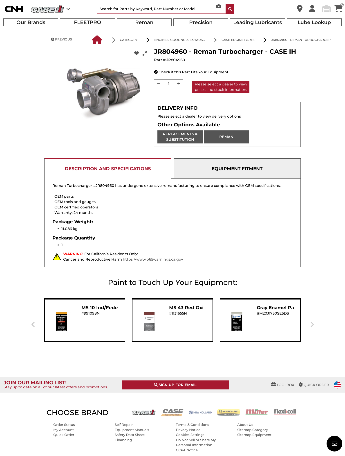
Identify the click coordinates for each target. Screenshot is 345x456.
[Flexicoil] (285, 411)
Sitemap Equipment (254, 435)
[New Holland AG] (200, 412)
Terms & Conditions (192, 424)
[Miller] (257, 411)
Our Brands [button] (30, 22)
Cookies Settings (190, 435)
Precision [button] (201, 22)
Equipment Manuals (132, 430)
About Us (245, 424)
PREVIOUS (61, 39)
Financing (123, 440)
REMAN (226, 137)
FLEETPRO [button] (87, 22)
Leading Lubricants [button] (257, 22)
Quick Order (63, 435)
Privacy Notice (188, 430)
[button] (299, 9)
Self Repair (124, 424)
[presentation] (33, 324)
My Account (63, 430)
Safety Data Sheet (130, 435)
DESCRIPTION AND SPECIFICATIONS (108, 168)
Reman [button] (144, 22)
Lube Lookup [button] (314, 22)
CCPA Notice (187, 450)
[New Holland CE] (228, 412)
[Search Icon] (230, 9)
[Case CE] (172, 412)
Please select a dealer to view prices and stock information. (221, 87)
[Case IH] (143, 412)
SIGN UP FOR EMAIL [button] (175, 385)
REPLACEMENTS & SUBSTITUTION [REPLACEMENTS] (180, 137)
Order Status (64, 424)
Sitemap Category (252, 430)
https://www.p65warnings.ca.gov (153, 259)
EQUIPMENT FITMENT (237, 168)
